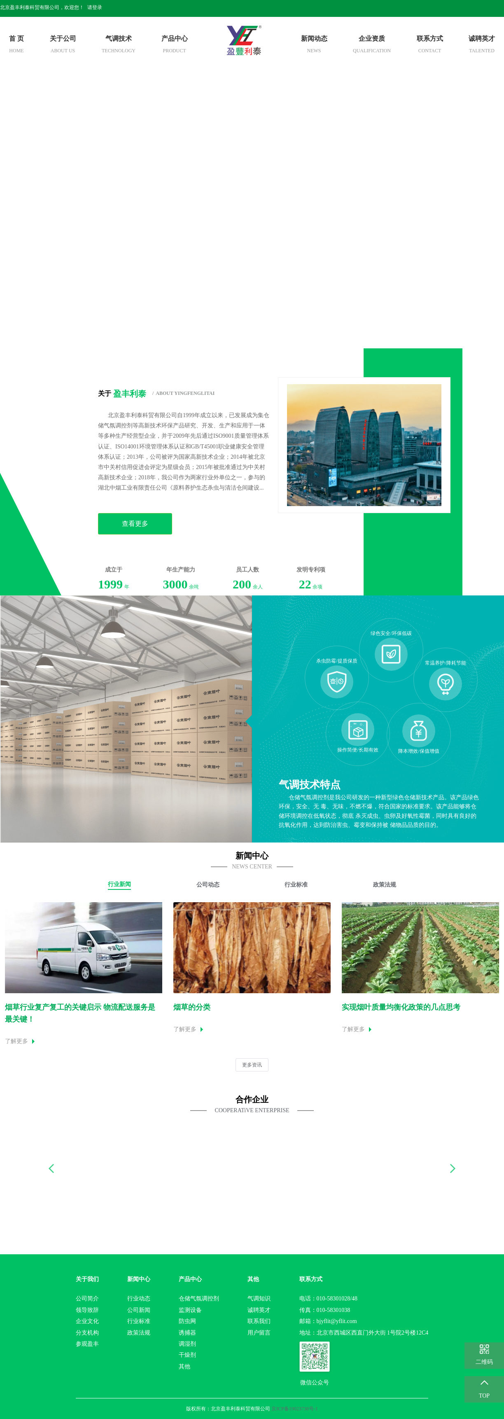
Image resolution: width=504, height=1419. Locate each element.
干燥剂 (187, 1355)
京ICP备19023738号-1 (294, 1409)
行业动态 (138, 1298)
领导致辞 (87, 1310)
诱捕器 (187, 1333)
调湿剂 (187, 1344)
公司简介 (87, 1298)
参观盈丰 (87, 1344)
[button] (51, 1169)
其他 (184, 1366)
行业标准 (138, 1321)
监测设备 (190, 1310)
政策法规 (138, 1333)
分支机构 (87, 1333)
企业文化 (87, 1321)
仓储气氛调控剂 (199, 1298)
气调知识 (259, 1298)
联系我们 (259, 1321)
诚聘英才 (259, 1310)
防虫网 (187, 1321)
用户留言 (259, 1333)
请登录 (94, 7)
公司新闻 (138, 1310)
